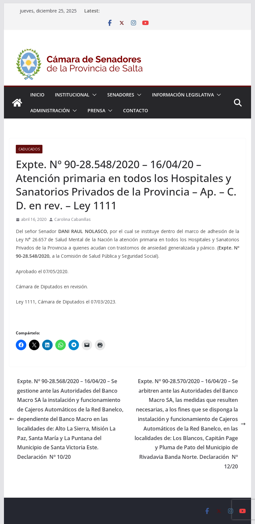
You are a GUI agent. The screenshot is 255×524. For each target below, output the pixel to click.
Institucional (72, 95)
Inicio (37, 95)
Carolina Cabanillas (72, 219)
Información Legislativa (183, 95)
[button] (93, 94)
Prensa (96, 110)
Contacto (135, 110)
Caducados (29, 149)
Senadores (120, 95)
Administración (50, 110)
